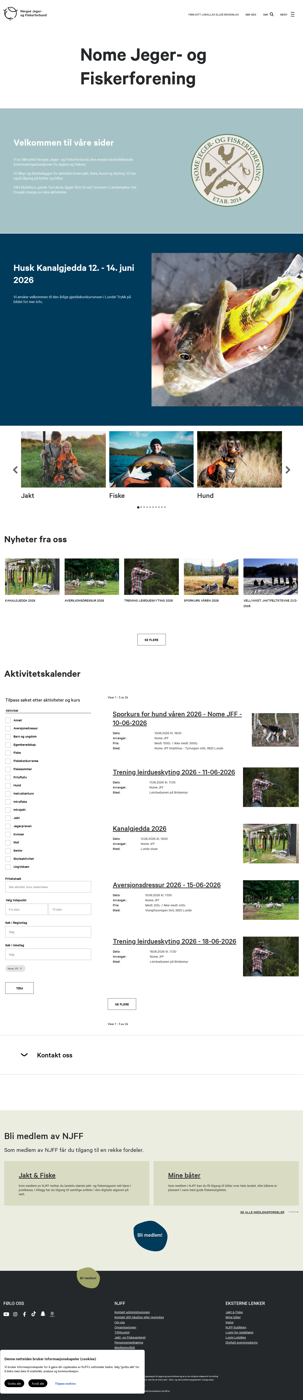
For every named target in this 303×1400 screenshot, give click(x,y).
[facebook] (24, 1314)
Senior (18, 850)
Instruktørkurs (23, 793)
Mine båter (233, 1317)
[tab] (138, 507)
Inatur (230, 1322)
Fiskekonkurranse (25, 760)
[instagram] (15, 1314)
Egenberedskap (24, 744)
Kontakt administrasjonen (132, 1312)
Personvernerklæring (128, 1342)
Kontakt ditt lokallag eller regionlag (139, 1317)
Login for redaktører (240, 1332)
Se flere (151, 639)
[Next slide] (287, 459)
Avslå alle (38, 1383)
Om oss (119, 1322)
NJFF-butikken (236, 1327)
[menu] (287, 14)
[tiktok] (33, 1314)
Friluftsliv (20, 777)
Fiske (17, 752)
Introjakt (19, 809)
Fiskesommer (22, 769)
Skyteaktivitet (23, 858)
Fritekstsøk (13, 878)
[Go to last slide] (15, 459)
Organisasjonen (125, 1327)
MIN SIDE (251, 14)
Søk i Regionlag (16, 922)
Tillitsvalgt (122, 1332)
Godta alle (14, 1383)
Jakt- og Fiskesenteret (130, 1337)
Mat (16, 842)
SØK (268, 14)
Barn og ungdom (25, 736)
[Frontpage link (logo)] (10, 14)
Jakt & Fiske (234, 1312)
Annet (17, 720)
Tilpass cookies (65, 1383)
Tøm (19, 988)
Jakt (16, 817)
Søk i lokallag (14, 945)
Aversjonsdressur (25, 728)
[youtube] (5, 1314)
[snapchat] (42, 1314)
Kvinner (18, 834)
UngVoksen (21, 866)
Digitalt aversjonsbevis (242, 1342)
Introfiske (20, 801)
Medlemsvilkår (124, 1347)
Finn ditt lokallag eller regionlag (214, 14)
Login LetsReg (236, 1337)
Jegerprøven (22, 826)
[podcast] (52, 1314)
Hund (17, 785)
